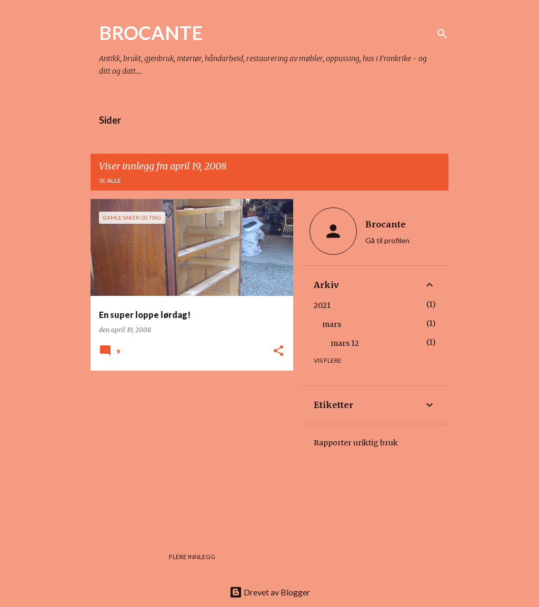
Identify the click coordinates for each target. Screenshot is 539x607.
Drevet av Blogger (269, 592)
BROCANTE (151, 32)
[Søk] (442, 33)
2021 (322, 305)
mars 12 (345, 343)
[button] (278, 351)
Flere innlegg (192, 557)
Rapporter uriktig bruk (356, 442)
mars (331, 324)
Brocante (385, 224)
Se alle (110, 180)
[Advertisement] (188, 452)
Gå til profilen (387, 240)
